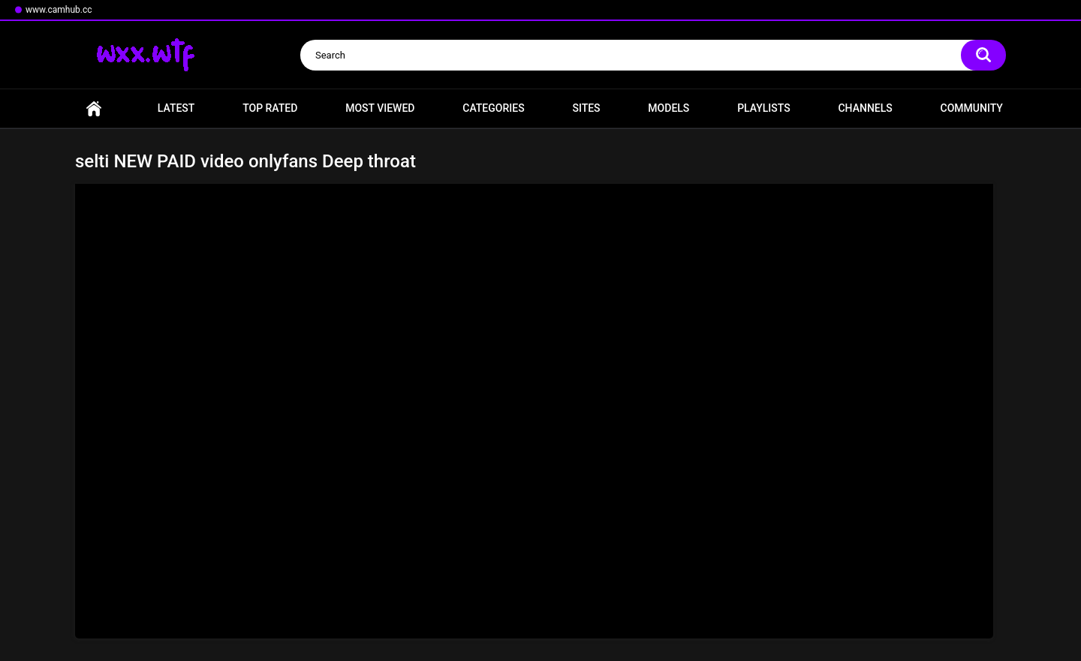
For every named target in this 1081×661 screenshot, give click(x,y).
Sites (586, 108)
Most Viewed (379, 108)
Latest (176, 108)
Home (94, 108)
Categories (493, 108)
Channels (865, 108)
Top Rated (269, 108)
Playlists (763, 108)
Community (972, 108)
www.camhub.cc (59, 10)
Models (668, 108)
